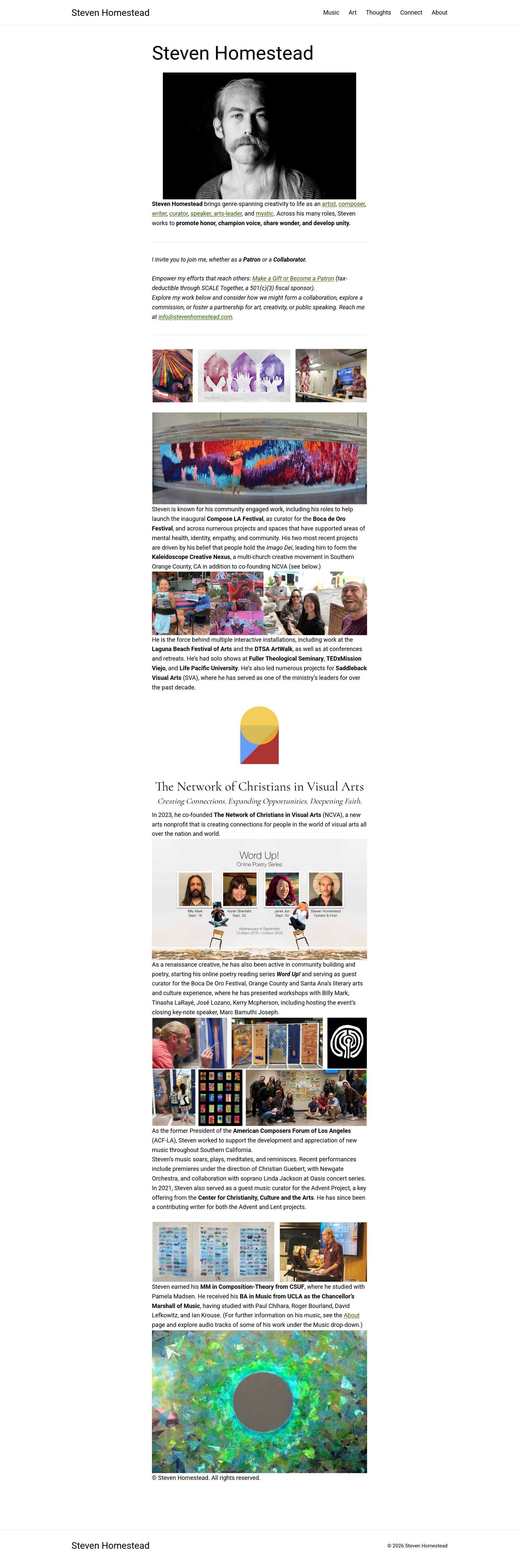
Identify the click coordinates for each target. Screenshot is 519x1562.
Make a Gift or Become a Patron (293, 278)
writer (159, 213)
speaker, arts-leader (216, 213)
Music (331, 12)
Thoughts (378, 12)
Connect (411, 12)
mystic (264, 213)
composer (352, 203)
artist (329, 203)
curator (178, 213)
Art (352, 12)
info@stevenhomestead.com (195, 316)
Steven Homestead (110, 12)
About (440, 12)
